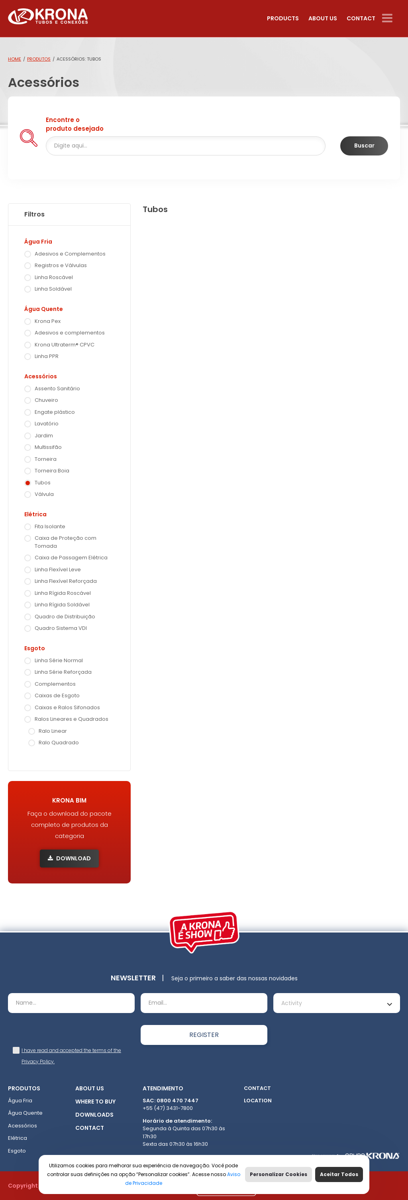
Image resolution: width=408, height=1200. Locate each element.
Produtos (39, 59)
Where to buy (95, 1102)
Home (14, 59)
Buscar (364, 146)
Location (258, 1100)
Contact (361, 18)
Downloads (94, 1115)
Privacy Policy (38, 1061)
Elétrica (35, 514)
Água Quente (43, 309)
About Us (322, 18)
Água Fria (38, 242)
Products (283, 18)
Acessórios (40, 376)
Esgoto (34, 648)
